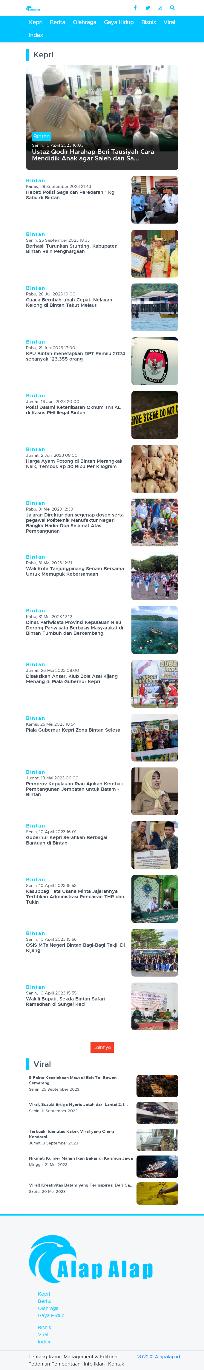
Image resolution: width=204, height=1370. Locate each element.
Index (44, 1342)
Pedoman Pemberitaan (54, 1364)
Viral (43, 1335)
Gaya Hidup (51, 1316)
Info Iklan (94, 1364)
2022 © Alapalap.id (158, 1357)
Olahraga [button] (84, 22)
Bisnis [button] (148, 22)
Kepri (44, 1294)
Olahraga (48, 1308)
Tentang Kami (44, 1357)
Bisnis (44, 1328)
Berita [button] (57, 22)
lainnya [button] (102, 1047)
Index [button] (36, 35)
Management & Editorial (91, 1357)
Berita (45, 1301)
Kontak (116, 1364)
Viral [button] (169, 22)
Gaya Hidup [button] (119, 22)
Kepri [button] (35, 22)
